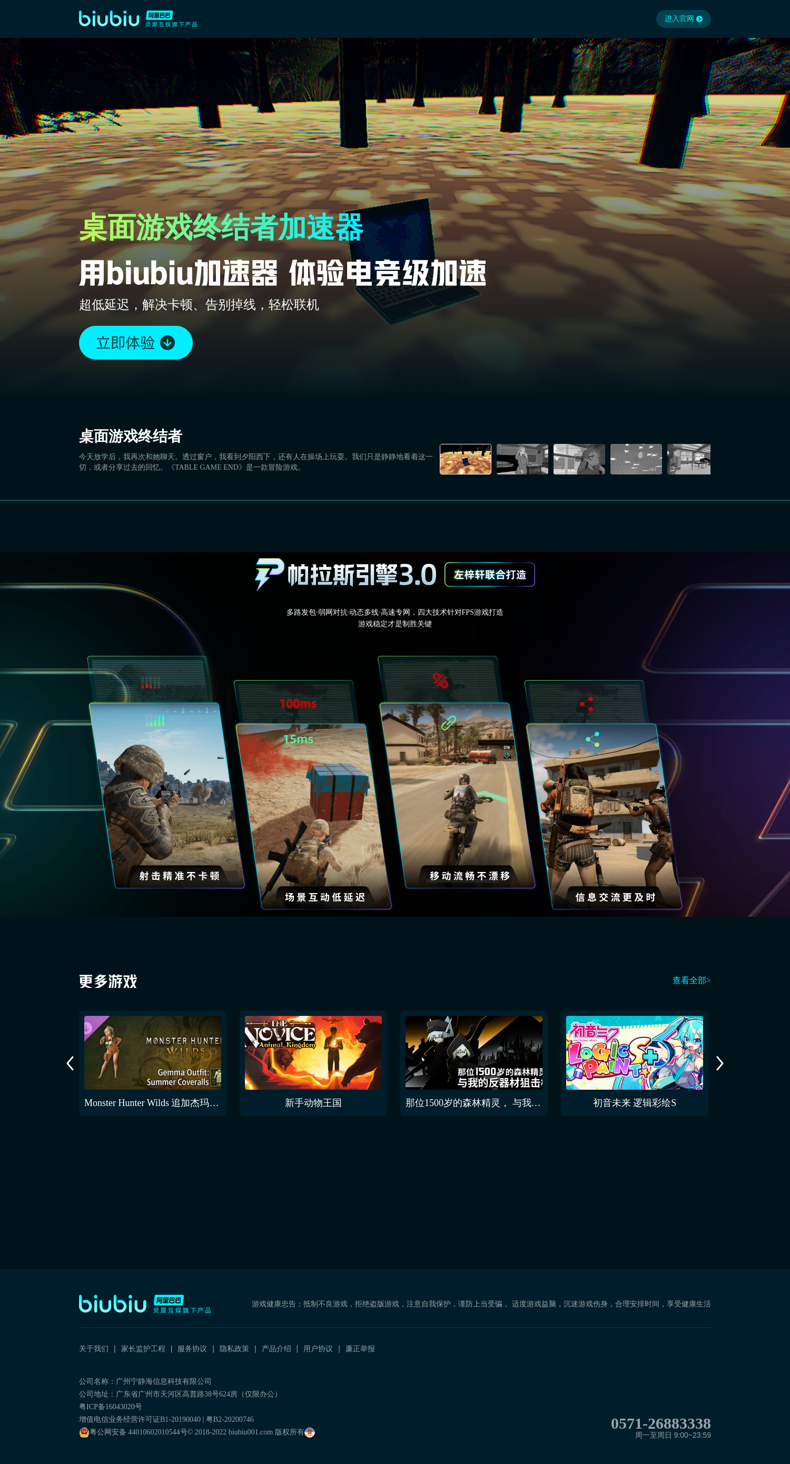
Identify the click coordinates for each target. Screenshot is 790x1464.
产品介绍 (276, 1348)
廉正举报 (360, 1348)
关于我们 (93, 1348)
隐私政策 (234, 1348)
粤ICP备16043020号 (110, 1407)
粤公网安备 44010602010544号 (133, 1432)
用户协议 (318, 1348)
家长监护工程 (143, 1348)
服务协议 (192, 1348)
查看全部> (692, 980)
